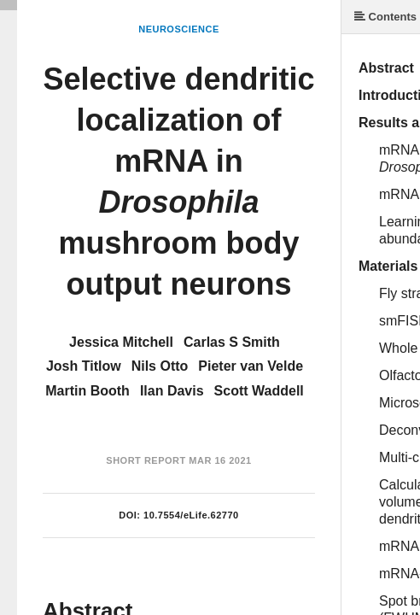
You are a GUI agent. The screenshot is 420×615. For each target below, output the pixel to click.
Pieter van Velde (250, 366)
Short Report (145, 460)
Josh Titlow (83, 366)
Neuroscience (178, 29)
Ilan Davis (172, 391)
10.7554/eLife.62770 (191, 515)
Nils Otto (160, 366)
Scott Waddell (259, 391)
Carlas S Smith (232, 342)
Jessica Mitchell (121, 342)
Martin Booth (87, 391)
